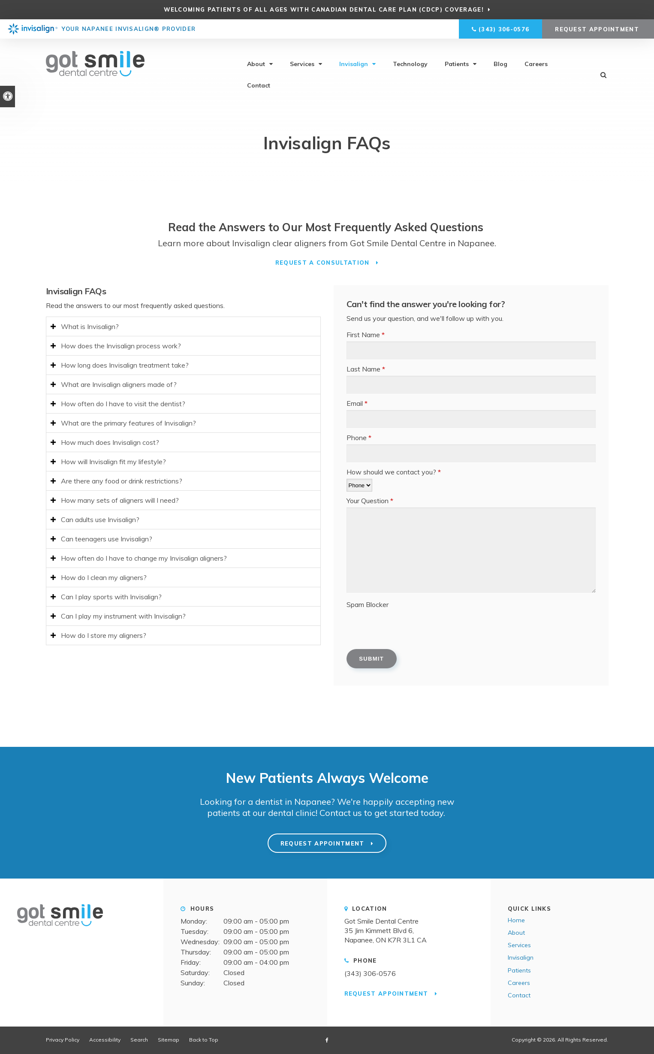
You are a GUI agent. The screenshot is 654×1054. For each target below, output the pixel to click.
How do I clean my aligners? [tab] (104, 577)
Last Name (366, 369)
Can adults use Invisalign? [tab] (100, 519)
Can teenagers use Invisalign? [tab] (106, 539)
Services (302, 64)
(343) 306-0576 (504, 29)
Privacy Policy (62, 1039)
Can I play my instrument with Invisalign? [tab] (123, 616)
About (256, 64)
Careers (536, 64)
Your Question (370, 500)
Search (139, 1039)
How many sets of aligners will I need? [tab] (120, 500)
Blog (500, 64)
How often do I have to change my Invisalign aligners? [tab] (144, 558)
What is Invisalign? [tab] (90, 326)
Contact (258, 86)
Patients (457, 64)
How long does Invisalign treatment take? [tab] (125, 365)
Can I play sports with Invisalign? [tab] (111, 596)
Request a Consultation (323, 262)
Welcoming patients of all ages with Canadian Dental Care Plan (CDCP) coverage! (323, 9)
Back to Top (203, 1039)
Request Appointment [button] (598, 29)
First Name (366, 334)
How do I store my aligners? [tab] (103, 635)
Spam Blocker (368, 604)
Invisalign (353, 64)
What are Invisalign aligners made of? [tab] (119, 384)
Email (357, 403)
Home (516, 920)
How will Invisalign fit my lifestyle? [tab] (113, 461)
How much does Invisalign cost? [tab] (110, 442)
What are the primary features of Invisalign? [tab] (128, 423)
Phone (359, 437)
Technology (410, 64)
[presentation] (412, 628)
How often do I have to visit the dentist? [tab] (123, 403)
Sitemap (168, 1039)
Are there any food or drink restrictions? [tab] (121, 481)
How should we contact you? (394, 472)
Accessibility (105, 1039)
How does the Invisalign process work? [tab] (121, 345)
